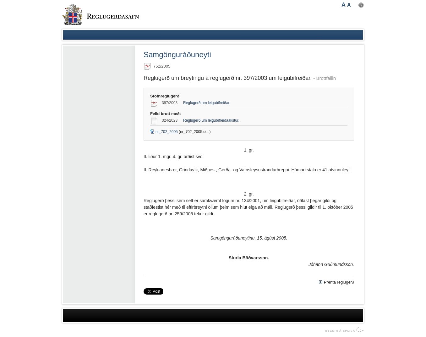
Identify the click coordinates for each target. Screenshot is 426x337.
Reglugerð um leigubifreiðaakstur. (211, 120)
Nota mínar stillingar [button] (361, 5)
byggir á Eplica (343, 330)
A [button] (343, 5)
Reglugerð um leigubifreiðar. (206, 103)
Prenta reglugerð (339, 282)
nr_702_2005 (164, 132)
